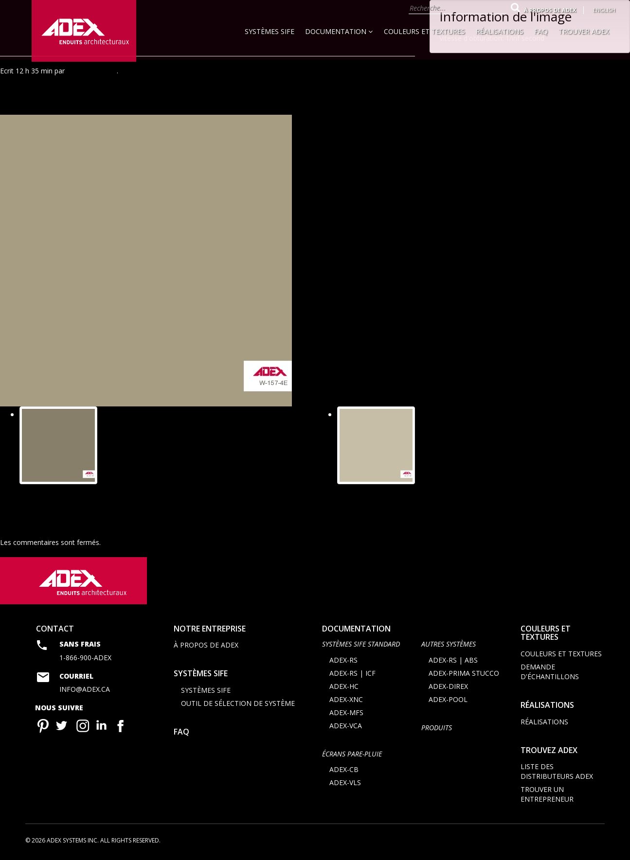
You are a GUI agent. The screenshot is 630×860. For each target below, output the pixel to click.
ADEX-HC (344, 687)
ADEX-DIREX (448, 687)
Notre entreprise (210, 629)
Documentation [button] (339, 31)
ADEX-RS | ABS (453, 661)
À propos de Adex (550, 10)
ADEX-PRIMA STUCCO (464, 674)
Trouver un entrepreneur (547, 795)
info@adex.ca (84, 690)
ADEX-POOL (448, 700)
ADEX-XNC (346, 700)
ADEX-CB (344, 770)
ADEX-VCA (345, 726)
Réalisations (499, 31)
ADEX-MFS (346, 713)
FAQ (541, 31)
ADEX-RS (343, 661)
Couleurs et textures (424, 31)
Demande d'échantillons (550, 672)
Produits (436, 728)
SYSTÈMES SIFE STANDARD (361, 644)
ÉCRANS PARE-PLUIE (352, 754)
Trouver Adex (583, 31)
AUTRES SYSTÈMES (448, 644)
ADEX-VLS (345, 783)
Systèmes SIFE (269, 31)
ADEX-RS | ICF (352, 674)
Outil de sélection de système (238, 704)
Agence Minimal (92, 70)
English (604, 10)
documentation (356, 629)
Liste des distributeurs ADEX (557, 772)
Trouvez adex (549, 750)
